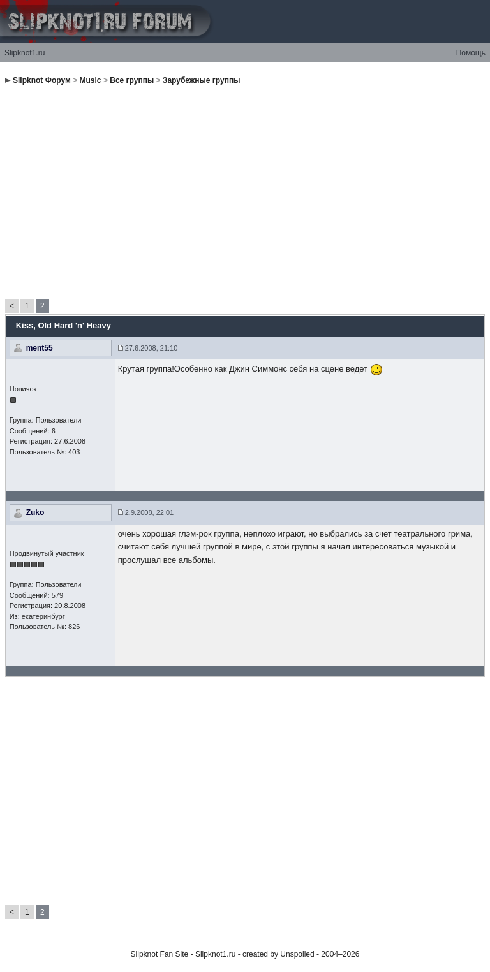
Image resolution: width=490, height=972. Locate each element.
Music (90, 80)
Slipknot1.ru (24, 52)
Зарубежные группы (202, 80)
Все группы (132, 80)
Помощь (471, 52)
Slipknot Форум (42, 80)
